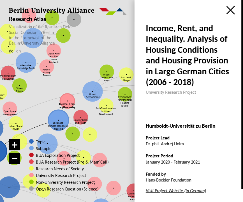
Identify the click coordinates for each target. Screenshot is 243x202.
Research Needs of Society (59, 168)
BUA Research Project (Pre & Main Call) (72, 162)
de (11, 51)
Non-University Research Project (60, 182)
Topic (40, 141)
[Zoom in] (14, 144)
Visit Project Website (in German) (176, 190)
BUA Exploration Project (58, 155)
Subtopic (43, 148)
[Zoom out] (14, 158)
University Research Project (58, 175)
